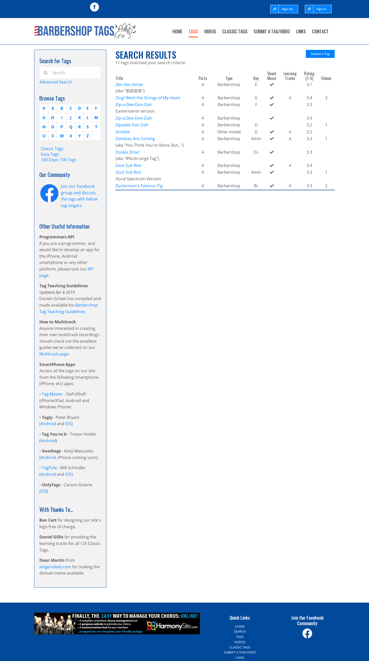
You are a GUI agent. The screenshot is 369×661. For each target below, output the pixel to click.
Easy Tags (50, 154)
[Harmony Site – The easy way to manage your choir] (117, 615)
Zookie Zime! (127, 152)
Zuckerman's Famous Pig (139, 185)
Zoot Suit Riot (128, 165)
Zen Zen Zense (129, 84)
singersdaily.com (55, 567)
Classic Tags (52, 148)
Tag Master (53, 394)
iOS (68, 423)
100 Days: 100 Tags (58, 159)
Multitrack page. (54, 354)
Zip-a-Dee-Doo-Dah (134, 104)
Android (48, 423)
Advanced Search (55, 82)
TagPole (49, 467)
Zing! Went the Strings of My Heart (148, 98)
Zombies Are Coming (135, 138)
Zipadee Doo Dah (132, 125)
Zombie (123, 132)
